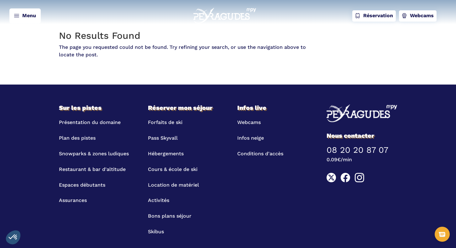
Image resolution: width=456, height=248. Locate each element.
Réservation (374, 16)
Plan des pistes (77, 138)
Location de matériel (173, 185)
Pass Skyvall (163, 138)
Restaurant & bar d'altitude (92, 169)
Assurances (73, 200)
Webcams (418, 16)
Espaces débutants (82, 185)
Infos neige (250, 138)
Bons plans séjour (169, 216)
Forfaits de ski (165, 122)
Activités (158, 200)
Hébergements (166, 154)
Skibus (156, 232)
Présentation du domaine (90, 122)
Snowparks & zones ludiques (94, 154)
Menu (25, 16)
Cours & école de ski (172, 169)
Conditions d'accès (260, 154)
